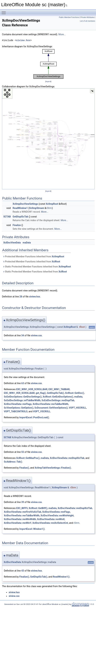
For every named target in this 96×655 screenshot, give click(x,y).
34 (22, 335)
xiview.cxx (36, 335)
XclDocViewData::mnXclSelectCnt (50, 523)
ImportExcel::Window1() (32, 529)
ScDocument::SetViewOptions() (51, 407)
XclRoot (56, 261)
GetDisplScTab (20, 216)
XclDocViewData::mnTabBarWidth (50, 404)
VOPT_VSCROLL (41, 411)
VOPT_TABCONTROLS (16, 411)
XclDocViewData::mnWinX (51, 519)
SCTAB (7, 216)
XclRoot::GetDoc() (74, 393)
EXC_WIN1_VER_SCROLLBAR (19, 393)
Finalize (17, 225)
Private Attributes (87, 17)
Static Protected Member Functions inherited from (37, 266)
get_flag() (41, 393)
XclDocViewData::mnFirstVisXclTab (22, 511)
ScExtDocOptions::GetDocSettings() (23, 396)
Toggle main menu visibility (4, 11)
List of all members (87, 21)
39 (22, 502)
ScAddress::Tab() (13, 461)
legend (48, 81)
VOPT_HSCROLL (77, 407)
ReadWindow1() (61, 576)
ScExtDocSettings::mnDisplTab (58, 400)
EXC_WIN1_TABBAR (59, 389)
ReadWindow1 (20, 208)
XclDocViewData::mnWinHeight (57, 515)
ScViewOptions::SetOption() (18, 407)
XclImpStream (36, 208)
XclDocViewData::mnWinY (17, 523)
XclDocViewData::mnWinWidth (20, 519)
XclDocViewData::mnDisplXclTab (67, 458)
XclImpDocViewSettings (25, 204)
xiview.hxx (23, 40)
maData (27, 242)
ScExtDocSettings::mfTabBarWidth (22, 400)
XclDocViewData (12, 242)
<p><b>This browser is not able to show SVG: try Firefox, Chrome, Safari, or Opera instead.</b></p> (48, 64)
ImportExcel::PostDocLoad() (34, 417)
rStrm (49, 208)
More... (62, 34)
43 (22, 570)
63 (22, 383)
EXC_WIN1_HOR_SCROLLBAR (31, 389)
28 (20, 296)
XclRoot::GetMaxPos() (28, 458)
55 (22, 452)
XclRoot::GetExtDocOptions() (58, 396)
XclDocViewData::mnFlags (18, 404)
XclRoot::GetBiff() (38, 508)
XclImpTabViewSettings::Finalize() (53, 467)
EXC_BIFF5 (22, 508)
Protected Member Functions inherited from (33, 256)
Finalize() (24, 467)
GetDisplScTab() (55, 393)
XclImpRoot (52, 204)
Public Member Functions (69, 17)
